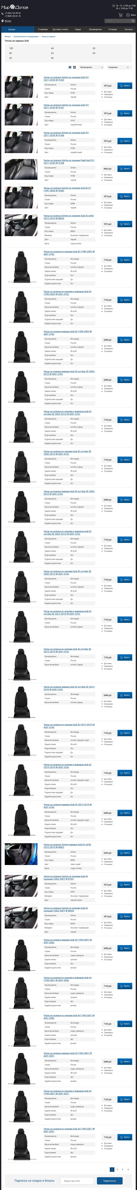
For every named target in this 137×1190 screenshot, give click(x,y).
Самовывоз (108, 94)
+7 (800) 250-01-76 (13, 16)
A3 (10, 58)
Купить (125, 85)
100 (11, 48)
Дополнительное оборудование (26, 36)
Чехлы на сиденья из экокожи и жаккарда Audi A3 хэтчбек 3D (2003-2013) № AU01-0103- (67, 412)
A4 (52, 48)
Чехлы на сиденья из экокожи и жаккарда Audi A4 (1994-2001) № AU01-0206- (67, 979)
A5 (52, 53)
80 (10, 53)
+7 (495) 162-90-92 (13, 13)
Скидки (78, 29)
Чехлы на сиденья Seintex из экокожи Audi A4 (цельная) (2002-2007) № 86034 (66, 909)
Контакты (129, 29)
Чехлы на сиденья (48, 36)
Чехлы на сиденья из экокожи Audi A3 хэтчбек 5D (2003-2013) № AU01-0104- (67, 572)
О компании (43, 29)
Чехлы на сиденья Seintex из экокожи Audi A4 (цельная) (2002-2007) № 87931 (66, 877)
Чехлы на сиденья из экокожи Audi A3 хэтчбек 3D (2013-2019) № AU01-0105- (67, 650)
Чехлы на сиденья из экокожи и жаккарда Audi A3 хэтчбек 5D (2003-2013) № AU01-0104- (67, 532)
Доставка (108, 92)
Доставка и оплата (60, 29)
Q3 (94, 48)
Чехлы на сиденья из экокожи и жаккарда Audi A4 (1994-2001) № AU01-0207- (67, 1092)
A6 (52, 58)
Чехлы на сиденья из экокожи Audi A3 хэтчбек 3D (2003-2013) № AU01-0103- (67, 452)
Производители (95, 29)
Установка (112, 29)
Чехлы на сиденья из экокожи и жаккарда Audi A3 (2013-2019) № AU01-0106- (67, 766)
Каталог (12, 29)
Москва (8, 21)
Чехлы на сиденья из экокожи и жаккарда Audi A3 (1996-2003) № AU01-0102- (67, 293)
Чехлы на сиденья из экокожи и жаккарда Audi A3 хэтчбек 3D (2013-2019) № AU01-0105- (67, 612)
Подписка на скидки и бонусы (35, 1180)
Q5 (94, 53)
